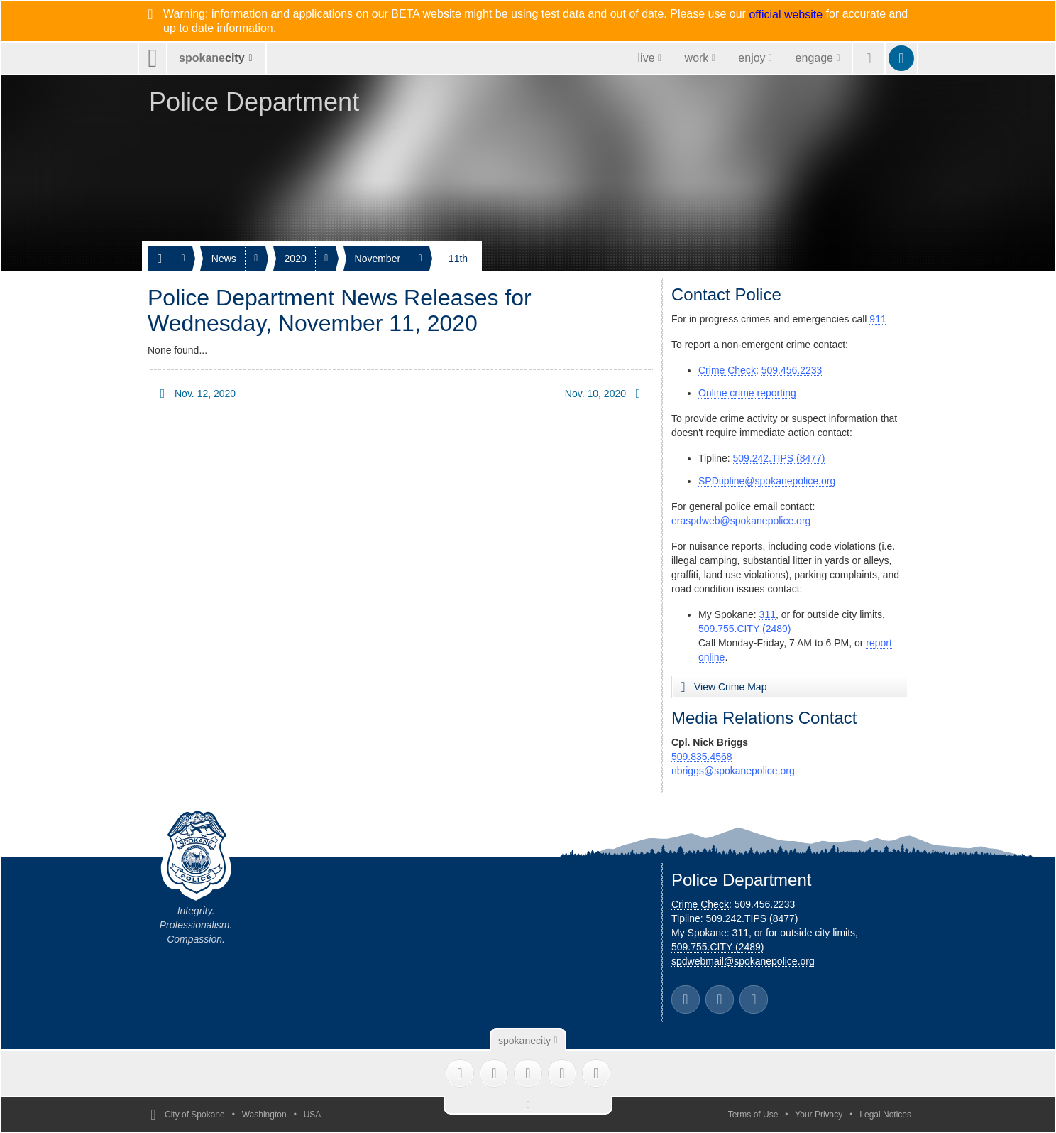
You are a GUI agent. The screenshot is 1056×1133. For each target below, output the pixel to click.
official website (786, 15)
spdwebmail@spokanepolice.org (743, 961)
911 (877, 319)
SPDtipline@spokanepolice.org (766, 481)
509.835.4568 (701, 756)
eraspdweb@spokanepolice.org (740, 520)
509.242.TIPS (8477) (779, 458)
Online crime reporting (747, 393)
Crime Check (727, 370)
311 (767, 614)
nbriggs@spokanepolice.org (733, 770)
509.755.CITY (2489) (744, 628)
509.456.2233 (792, 370)
